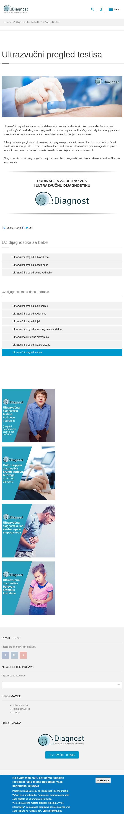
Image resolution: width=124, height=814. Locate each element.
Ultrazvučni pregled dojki (26, 321)
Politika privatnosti (21, 709)
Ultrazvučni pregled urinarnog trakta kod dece (37, 329)
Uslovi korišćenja (20, 705)
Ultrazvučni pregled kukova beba (30, 257)
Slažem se (103, 780)
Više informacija (52, 810)
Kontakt (16, 712)
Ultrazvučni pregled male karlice (30, 306)
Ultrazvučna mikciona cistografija (30, 337)
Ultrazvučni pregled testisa (27, 352)
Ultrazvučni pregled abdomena (29, 313)
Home (6, 22)
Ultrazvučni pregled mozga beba (30, 264)
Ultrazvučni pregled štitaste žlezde (31, 344)
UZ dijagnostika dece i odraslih (26, 22)
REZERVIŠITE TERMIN (62, 755)
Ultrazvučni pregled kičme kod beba (32, 272)
